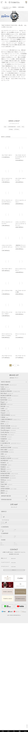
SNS (16, 636)
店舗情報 (17, 633)
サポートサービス (19, 647)
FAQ (16, 643)
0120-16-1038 (17, 669)
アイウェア (4, 602)
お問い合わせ (4, 647)
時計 (3, 592)
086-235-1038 (17, 665)
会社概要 (3, 633)
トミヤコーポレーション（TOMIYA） (9, 7)
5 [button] (18, 366)
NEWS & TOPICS (5, 622)
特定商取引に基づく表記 (6, 650)
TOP (26, 725)
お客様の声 (17, 622)
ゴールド (4, 615)
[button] (21, 366)
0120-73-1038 (17, 673)
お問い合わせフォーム (14, 677)
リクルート (3, 636)
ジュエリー (4, 595)
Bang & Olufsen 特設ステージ (10, 611)
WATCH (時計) (21, 7)
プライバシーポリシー (20, 650)
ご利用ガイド (4, 643)
